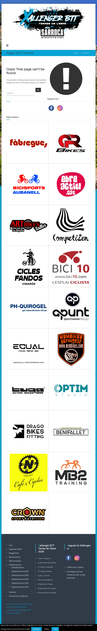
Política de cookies (75, 567)
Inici (10, 545)
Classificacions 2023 (20, 579)
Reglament (14, 553)
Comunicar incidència (18, 596)
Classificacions (15, 565)
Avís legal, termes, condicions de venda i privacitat (76, 575)
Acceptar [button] (36, 629)
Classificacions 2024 (20, 575)
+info (55, 629)
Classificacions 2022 (20, 583)
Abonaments (14, 557)
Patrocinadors (15, 561)
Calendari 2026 (15, 549)
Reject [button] (46, 629)
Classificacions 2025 (20, 571)
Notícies (12, 592)
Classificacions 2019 (20, 587)
